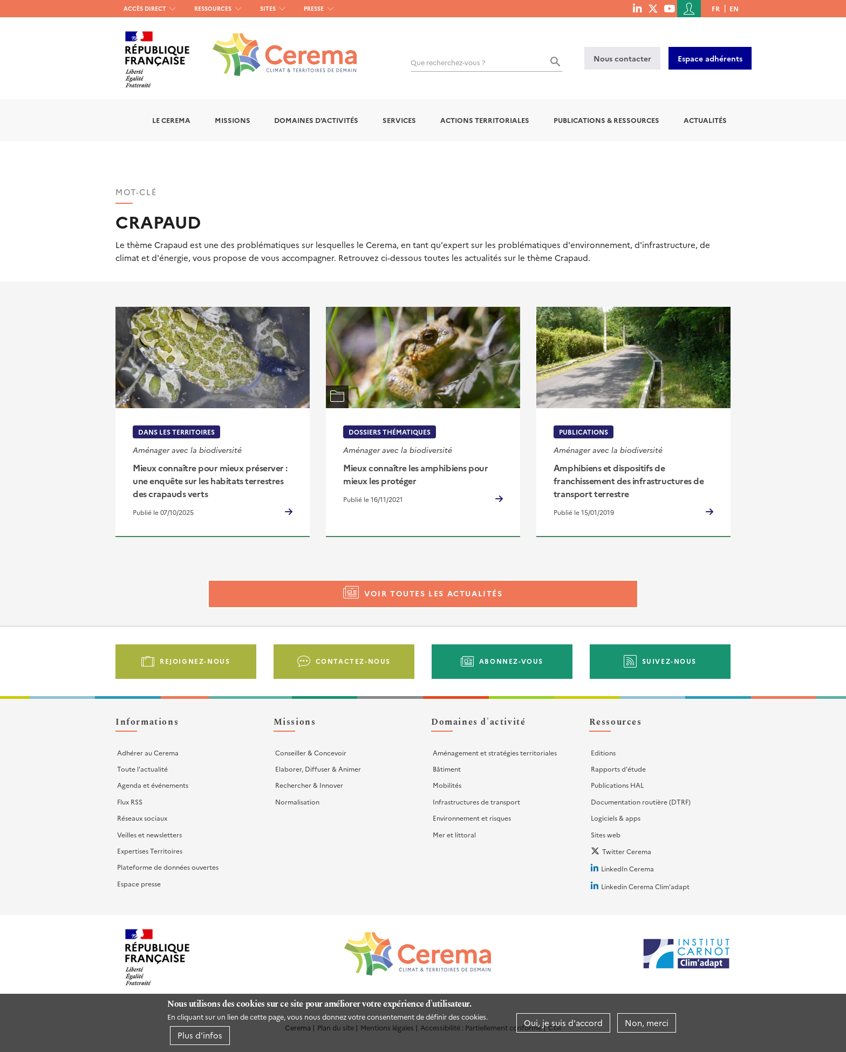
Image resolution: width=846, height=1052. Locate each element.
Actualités (705, 120)
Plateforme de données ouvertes (168, 866)
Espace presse (139, 883)
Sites (268, 8)
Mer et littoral (454, 834)
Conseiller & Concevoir (310, 752)
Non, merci (646, 1022)
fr (716, 8)
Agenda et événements (152, 784)
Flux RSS (129, 801)
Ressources (212, 8)
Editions (603, 752)
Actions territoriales (484, 120)
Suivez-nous (669, 660)
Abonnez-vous (511, 660)
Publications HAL (617, 784)
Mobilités (447, 784)
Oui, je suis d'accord (563, 1022)
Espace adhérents (710, 58)
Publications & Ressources (606, 120)
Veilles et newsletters (149, 834)
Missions (232, 120)
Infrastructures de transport (476, 801)
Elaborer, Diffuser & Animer (318, 768)
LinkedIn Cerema (627, 868)
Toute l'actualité (142, 768)
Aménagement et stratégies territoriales (495, 752)
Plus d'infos (200, 1035)
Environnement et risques (472, 817)
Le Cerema (171, 120)
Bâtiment (447, 768)
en (734, 8)
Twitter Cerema (626, 851)
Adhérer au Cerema (148, 752)
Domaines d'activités (316, 120)
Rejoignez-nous (195, 660)
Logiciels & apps (615, 817)
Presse (314, 8)
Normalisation (297, 801)
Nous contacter (622, 58)
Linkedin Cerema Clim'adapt (645, 886)
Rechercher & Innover (309, 784)
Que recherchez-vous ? (448, 62)
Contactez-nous (353, 660)
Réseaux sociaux (142, 817)
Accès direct (145, 8)
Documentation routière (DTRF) (641, 801)
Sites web (605, 834)
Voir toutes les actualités (433, 593)
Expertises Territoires (149, 850)
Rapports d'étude (618, 768)
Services (399, 120)
